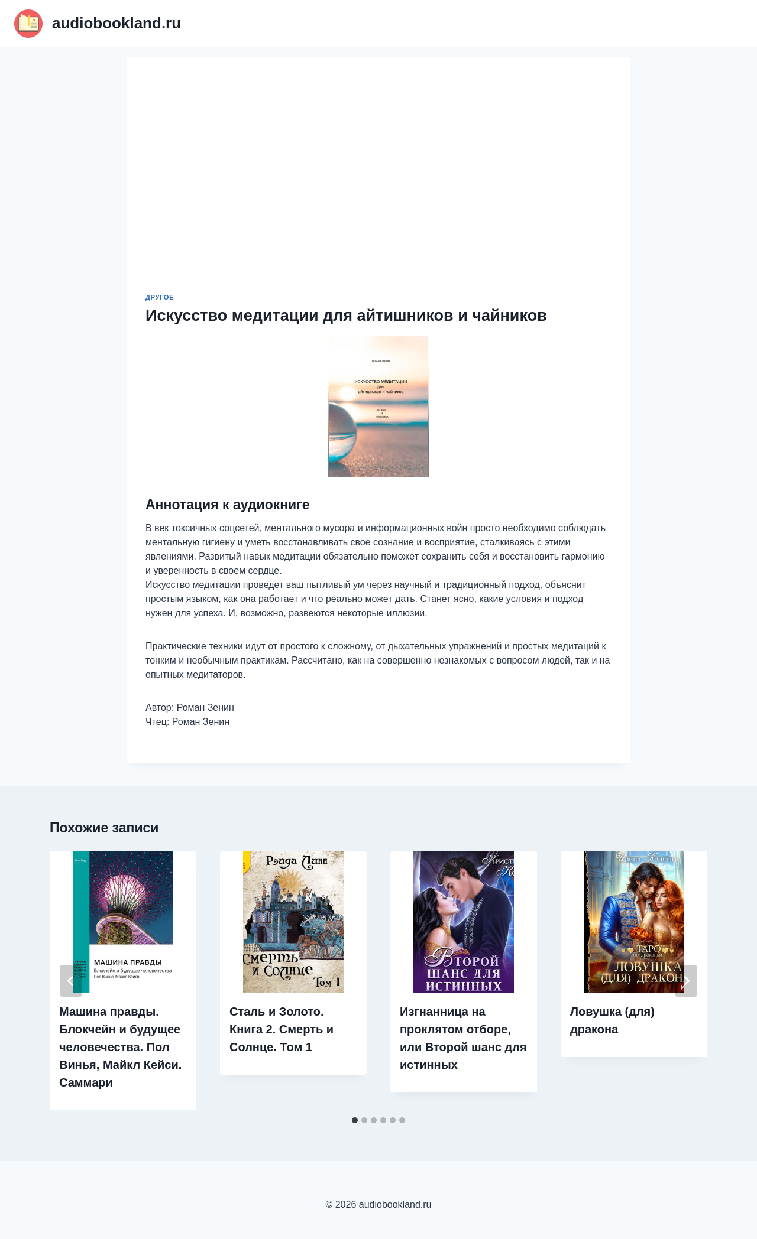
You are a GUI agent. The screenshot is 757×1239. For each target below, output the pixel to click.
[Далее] (686, 981)
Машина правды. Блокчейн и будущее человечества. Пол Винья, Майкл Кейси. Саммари (120, 1047)
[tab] (355, 1120)
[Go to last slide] (71, 981)
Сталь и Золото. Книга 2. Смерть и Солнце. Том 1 (281, 1029)
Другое (159, 297)
